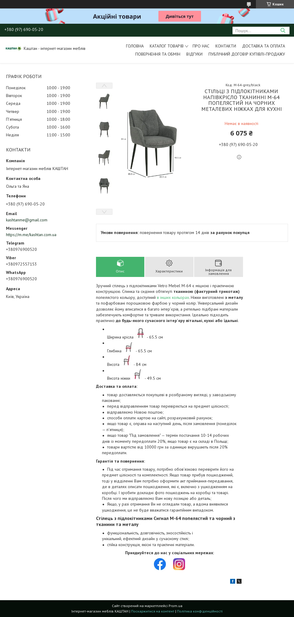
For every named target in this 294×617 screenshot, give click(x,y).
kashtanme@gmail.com (26, 220)
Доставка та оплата (263, 46)
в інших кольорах (173, 297)
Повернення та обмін (157, 54)
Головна (135, 46)
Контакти (225, 46)
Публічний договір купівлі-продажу (246, 54)
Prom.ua (175, 605)
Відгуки (194, 54)
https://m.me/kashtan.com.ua (31, 234)
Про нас (201, 46)
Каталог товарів (167, 46)
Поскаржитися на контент (152, 611)
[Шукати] (283, 30)
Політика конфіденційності (200, 611)
